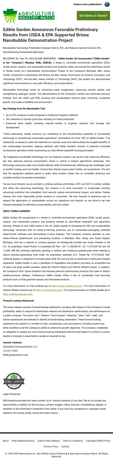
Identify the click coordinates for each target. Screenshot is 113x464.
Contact (65, 446)
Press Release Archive (23, 440)
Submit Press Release (48, 440)
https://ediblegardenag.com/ (18, 294)
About (6, 440)
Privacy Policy (51, 446)
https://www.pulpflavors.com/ (67, 286)
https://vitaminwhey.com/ (49, 290)
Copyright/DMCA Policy (98, 440)
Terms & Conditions (73, 440)
